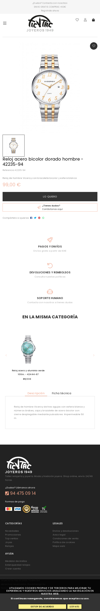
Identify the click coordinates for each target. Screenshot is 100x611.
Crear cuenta (13, 568)
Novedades (12, 531)
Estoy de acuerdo (42, 606)
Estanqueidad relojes (17, 565)
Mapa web (59, 546)
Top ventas (11, 538)
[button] (6, 355)
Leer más (74, 606)
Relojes (9, 546)
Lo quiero (50, 196)
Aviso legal (59, 534)
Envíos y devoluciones (66, 531)
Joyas (8, 542)
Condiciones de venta (66, 538)
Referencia (8, 170)
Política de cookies (64, 542)
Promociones (13, 534)
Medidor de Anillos (16, 561)
